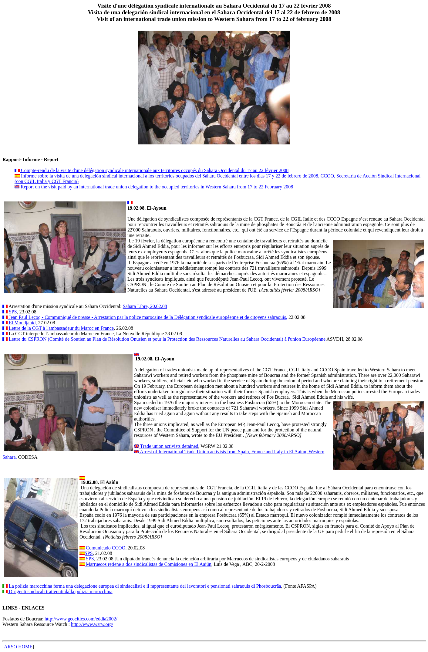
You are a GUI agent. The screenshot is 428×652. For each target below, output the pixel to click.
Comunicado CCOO (105, 547)
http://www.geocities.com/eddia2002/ (81, 618)
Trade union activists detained (168, 446)
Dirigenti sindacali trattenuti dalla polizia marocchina (60, 591)
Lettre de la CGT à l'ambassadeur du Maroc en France (61, 328)
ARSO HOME (18, 646)
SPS (12, 311)
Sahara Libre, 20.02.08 (145, 306)
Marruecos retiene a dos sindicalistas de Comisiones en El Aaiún (148, 564)
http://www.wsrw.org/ (92, 624)
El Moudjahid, (22, 322)
